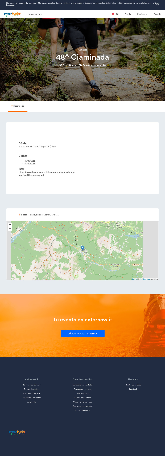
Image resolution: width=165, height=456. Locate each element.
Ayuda (128, 14)
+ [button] (10, 225)
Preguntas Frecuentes (32, 398)
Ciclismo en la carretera (82, 406)
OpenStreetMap (144, 279)
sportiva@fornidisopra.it (31, 175)
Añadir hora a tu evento (82, 333)
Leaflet (134, 279)
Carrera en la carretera (82, 402)
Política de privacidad (31, 393)
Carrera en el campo (82, 398)
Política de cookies (31, 389)
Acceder (158, 14)
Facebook (133, 389)
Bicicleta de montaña (82, 389)
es (115, 14)
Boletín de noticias (133, 385)
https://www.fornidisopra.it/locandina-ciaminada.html (47, 172)
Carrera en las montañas (94, 65)
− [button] (10, 229)
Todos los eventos (82, 410)
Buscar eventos (35, 14)
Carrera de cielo (82, 393)
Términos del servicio (31, 385)
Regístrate (142, 14)
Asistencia (31, 402)
